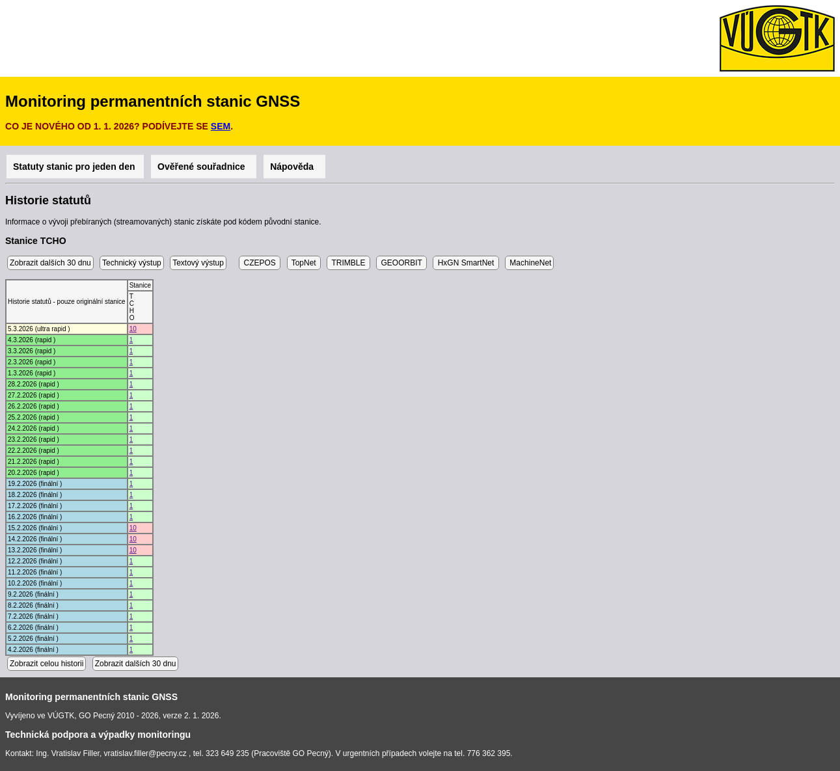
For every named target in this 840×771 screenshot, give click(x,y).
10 (133, 328)
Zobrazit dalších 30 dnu (50, 262)
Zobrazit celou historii (46, 663)
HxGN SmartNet (465, 262)
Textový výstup (198, 262)
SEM (220, 126)
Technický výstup (131, 262)
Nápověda (294, 166)
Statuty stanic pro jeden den (75, 166)
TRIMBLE (348, 262)
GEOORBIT (401, 262)
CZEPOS (259, 262)
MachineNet (529, 262)
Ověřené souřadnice (203, 166)
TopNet (304, 262)
